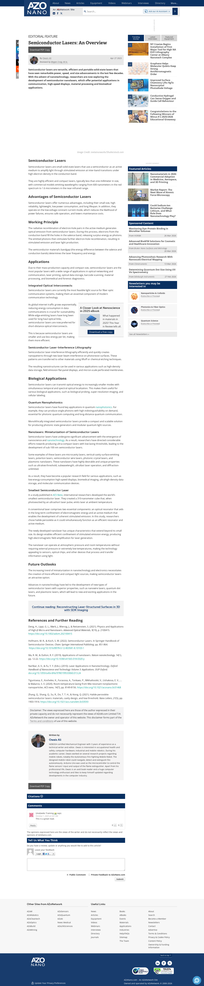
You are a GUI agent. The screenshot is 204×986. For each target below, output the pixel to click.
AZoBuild (31, 926)
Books (122, 911)
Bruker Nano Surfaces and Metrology (150, 246)
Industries (124, 929)
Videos (94, 922)
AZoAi (60, 918)
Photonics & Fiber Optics (153, 304)
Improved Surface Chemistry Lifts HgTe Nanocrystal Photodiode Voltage (163, 82)
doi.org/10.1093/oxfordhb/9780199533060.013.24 (54, 673)
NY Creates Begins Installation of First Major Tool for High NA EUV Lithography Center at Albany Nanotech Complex (163, 50)
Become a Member (157, 918)
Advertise (152, 929)
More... (173, 3)
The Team (124, 940)
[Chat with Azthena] (197, 980)
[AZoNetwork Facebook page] (58, 13)
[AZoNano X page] (61, 13)
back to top (166, 955)
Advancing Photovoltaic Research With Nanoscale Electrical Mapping (149, 256)
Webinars (95, 926)
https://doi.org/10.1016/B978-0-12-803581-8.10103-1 (56, 648)
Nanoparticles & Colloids (153, 290)
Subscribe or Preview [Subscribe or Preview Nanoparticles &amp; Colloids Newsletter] (150, 293)
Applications (125, 926)
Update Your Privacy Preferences (48, 982)
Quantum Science (149, 318)
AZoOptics (32, 922)
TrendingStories (136, 38)
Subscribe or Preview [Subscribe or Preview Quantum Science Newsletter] (150, 321)
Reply (33, 825)
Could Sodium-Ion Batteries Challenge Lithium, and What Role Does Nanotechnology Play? (163, 209)
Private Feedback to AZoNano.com (108, 874)
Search (151, 915)
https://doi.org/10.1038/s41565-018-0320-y (61, 658)
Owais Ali (55, 739)
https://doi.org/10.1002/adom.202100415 (50, 633)
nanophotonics (104, 407)
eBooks (123, 915)
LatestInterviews (152, 38)
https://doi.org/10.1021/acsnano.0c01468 (99, 687)
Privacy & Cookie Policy (159, 937)
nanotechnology (55, 440)
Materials (124, 922)
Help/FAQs (124, 933)
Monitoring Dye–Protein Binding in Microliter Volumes (147, 228)
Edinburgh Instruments (144, 274)
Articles (94, 915)
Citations (35, 796)
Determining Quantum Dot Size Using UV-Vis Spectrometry (152, 268)
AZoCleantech (33, 918)
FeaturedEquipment (169, 38)
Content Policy (155, 940)
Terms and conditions (41, 721)
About (151, 911)
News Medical (64, 922)
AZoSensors (63, 911)
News (93, 911)
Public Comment (77, 874)
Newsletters (154, 922)
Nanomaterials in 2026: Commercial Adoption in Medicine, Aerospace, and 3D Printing (163, 176)
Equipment (96, 918)
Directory (95, 933)
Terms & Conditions (157, 933)
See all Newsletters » (139, 331)
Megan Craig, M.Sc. (59, 62)
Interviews (96, 929)
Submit (120, 879)
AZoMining (32, 929)
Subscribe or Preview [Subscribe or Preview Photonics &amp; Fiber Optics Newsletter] (150, 307)
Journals (95, 937)
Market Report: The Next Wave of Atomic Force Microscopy (163, 191)
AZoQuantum (64, 915)
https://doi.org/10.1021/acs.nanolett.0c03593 (64, 701)
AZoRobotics (33, 915)
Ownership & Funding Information (158, 946)
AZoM (29, 911)
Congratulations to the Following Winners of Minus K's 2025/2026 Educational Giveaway (162, 114)
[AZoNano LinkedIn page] (54, 13)
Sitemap (123, 937)
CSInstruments (140, 261)
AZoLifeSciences (65, 926)
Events (123, 918)
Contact (152, 926)
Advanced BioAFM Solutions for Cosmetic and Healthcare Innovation (151, 240)
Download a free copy (100, 332)
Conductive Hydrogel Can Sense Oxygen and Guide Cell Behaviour (162, 97)
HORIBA (137, 233)
